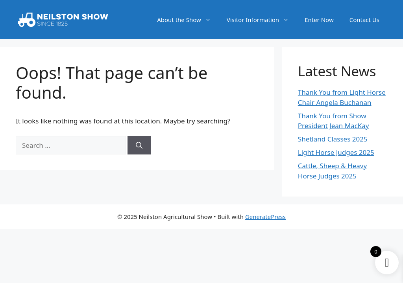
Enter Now (319, 20)
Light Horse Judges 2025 (336, 152)
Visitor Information (262, 19)
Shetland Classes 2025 (333, 138)
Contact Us (364, 20)
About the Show (188, 19)
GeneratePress (265, 217)
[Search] (139, 145)
